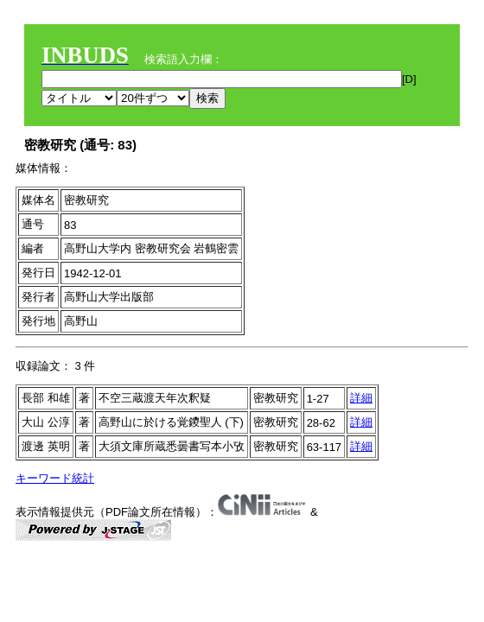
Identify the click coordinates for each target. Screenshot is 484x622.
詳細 (361, 397)
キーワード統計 (55, 478)
